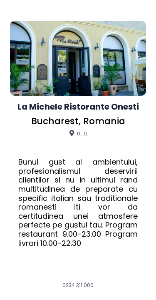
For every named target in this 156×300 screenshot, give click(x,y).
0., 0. (78, 133)
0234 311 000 (78, 285)
